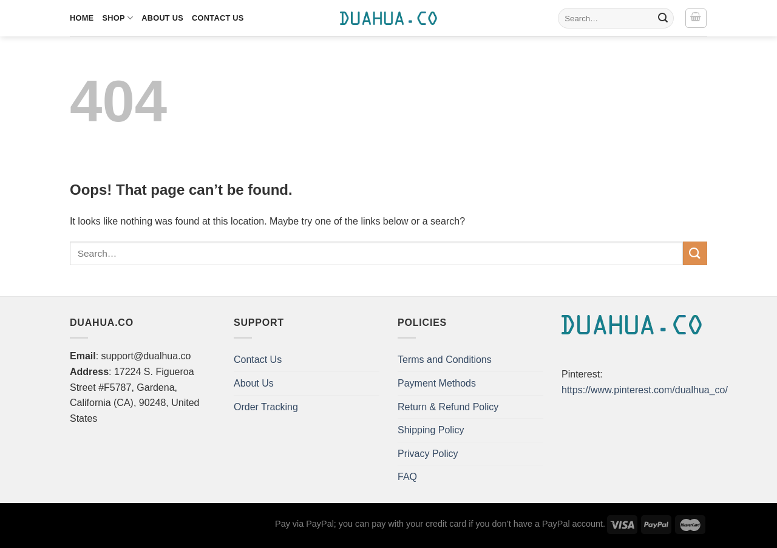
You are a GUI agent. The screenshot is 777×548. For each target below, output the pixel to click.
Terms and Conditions (445, 359)
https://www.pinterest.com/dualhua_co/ (645, 390)
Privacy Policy (428, 453)
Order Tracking (266, 407)
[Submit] (663, 18)
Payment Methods (437, 383)
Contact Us (218, 17)
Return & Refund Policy (448, 407)
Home (81, 17)
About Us (162, 17)
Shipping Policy (431, 430)
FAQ (407, 477)
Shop (117, 18)
